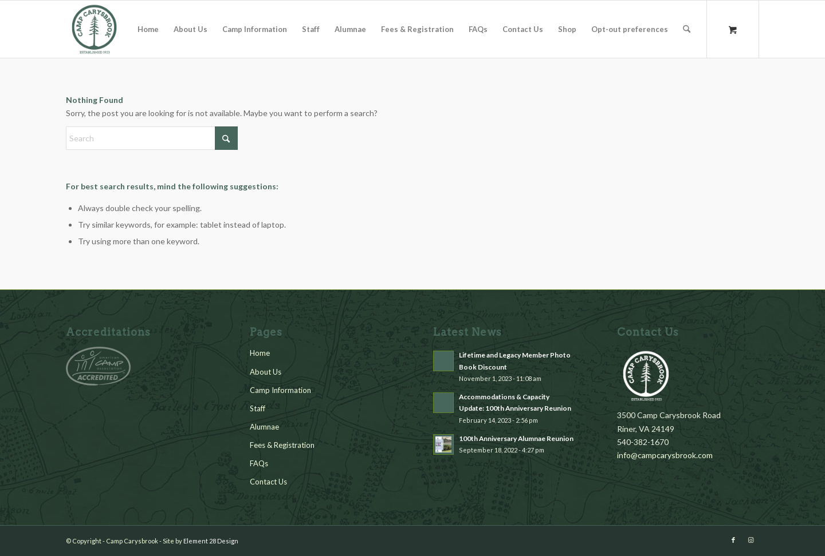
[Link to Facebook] (733, 540)
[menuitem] (148, 29)
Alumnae (264, 426)
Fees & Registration (282, 445)
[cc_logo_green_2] (94, 29)
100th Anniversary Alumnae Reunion (516, 438)
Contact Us (268, 481)
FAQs (259, 463)
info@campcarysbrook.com (665, 455)
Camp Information (280, 390)
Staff (257, 408)
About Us (265, 371)
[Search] (686, 29)
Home (260, 353)
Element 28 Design (210, 541)
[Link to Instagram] (750, 540)
